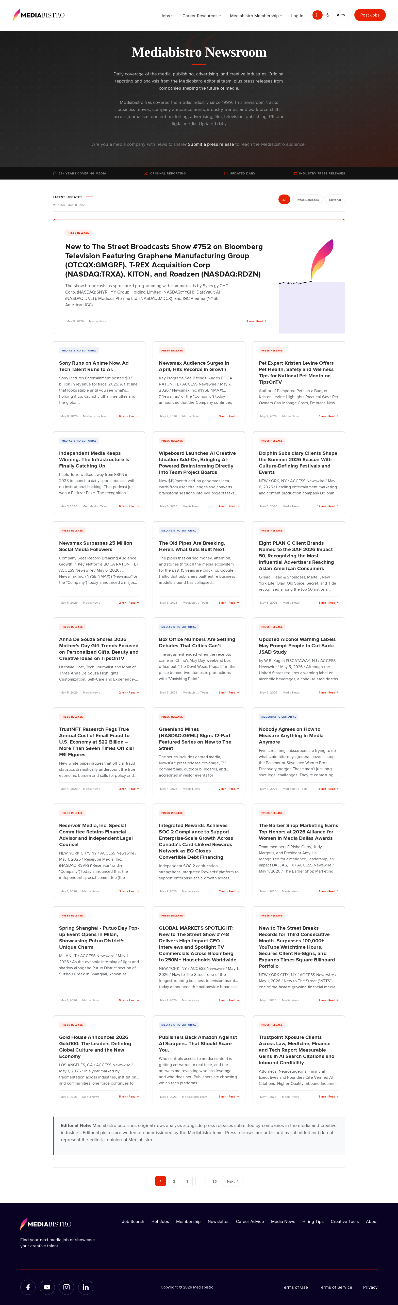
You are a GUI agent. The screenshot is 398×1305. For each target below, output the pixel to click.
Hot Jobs (160, 1221)
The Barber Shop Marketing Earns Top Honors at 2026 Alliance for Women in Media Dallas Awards (299, 831)
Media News (283, 1221)
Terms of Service (335, 1287)
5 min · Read (129, 1000)
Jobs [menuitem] (165, 15)
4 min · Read (229, 506)
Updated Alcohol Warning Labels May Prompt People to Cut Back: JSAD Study (297, 645)
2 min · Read (256, 321)
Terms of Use (294, 1287)
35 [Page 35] (215, 1181)
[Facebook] (28, 1287)
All (284, 199)
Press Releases (307, 199)
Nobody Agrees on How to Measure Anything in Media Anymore (291, 735)
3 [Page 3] (187, 1181)
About (372, 1221)
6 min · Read (129, 416)
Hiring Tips (313, 1221)
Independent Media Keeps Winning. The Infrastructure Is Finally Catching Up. (94, 459)
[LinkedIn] (85, 1287)
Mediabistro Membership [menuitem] (254, 15)
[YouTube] (47, 1287)
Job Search (133, 1221)
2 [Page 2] (174, 1181)
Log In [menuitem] (297, 15)
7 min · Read (229, 891)
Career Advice (250, 1221)
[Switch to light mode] (317, 15)
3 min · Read (229, 416)
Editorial (335, 199)
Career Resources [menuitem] (200, 15)
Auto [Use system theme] (341, 15)
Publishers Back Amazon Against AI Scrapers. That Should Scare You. (198, 1043)
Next (233, 1181)
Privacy (370, 1287)
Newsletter (218, 1221)
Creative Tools (345, 1221)
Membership (188, 1221)
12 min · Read (328, 506)
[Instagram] (66, 1287)
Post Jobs (370, 15)
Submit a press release (211, 144)
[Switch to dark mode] (329, 15)
